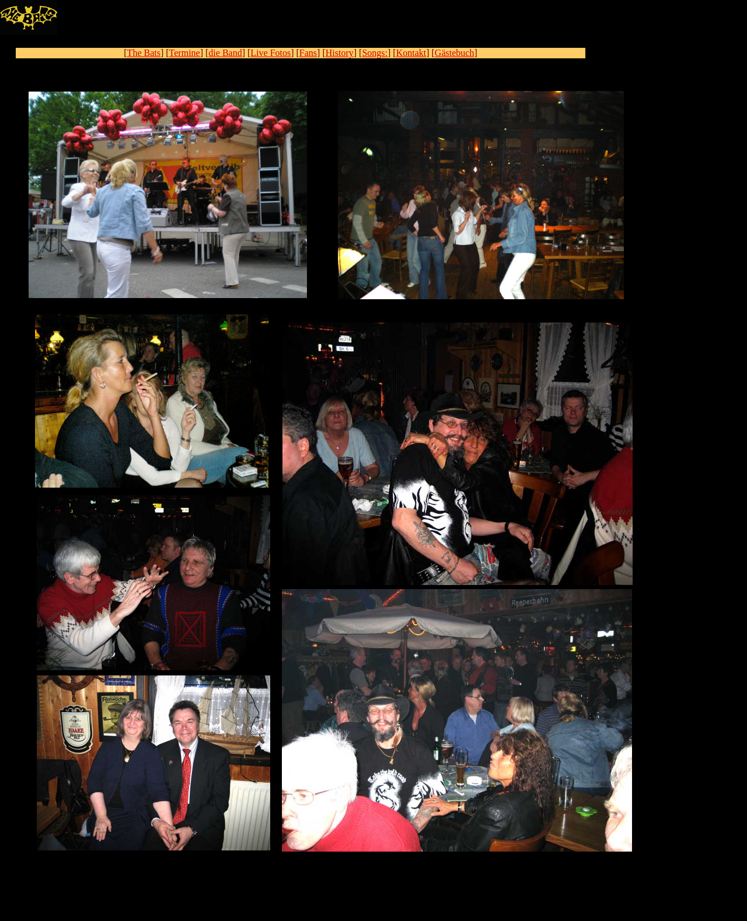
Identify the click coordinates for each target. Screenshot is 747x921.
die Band (225, 53)
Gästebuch (454, 53)
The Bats (143, 53)
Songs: (375, 53)
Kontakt (411, 53)
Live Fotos (270, 53)
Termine (184, 53)
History (340, 53)
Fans (308, 53)
